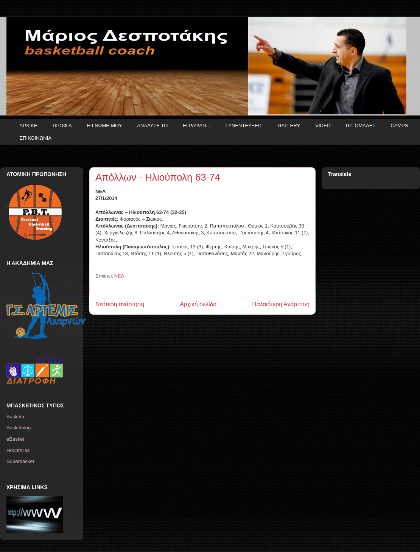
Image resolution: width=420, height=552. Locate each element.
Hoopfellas (18, 450)
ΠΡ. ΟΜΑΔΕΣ (361, 125)
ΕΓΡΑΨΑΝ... (196, 125)
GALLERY (289, 125)
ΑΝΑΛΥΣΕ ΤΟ (152, 125)
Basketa (15, 416)
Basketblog (18, 427)
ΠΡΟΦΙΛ (62, 125)
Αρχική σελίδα (198, 304)
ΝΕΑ (119, 276)
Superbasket (20, 461)
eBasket (15, 439)
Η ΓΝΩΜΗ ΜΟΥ (104, 125)
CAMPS (399, 125)
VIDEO (322, 125)
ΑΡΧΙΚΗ (29, 125)
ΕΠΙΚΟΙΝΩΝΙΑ (35, 138)
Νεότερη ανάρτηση (119, 304)
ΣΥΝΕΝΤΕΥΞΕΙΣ (243, 125)
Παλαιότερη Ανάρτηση (281, 304)
